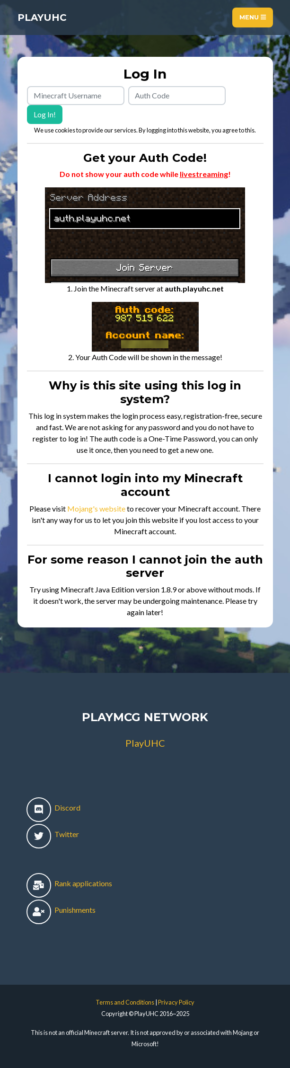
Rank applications (69, 883)
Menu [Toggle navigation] (252, 17)
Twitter (52, 834)
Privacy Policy (176, 1002)
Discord (53, 807)
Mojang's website (96, 508)
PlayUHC (42, 17)
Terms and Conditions (125, 1002)
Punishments (61, 909)
